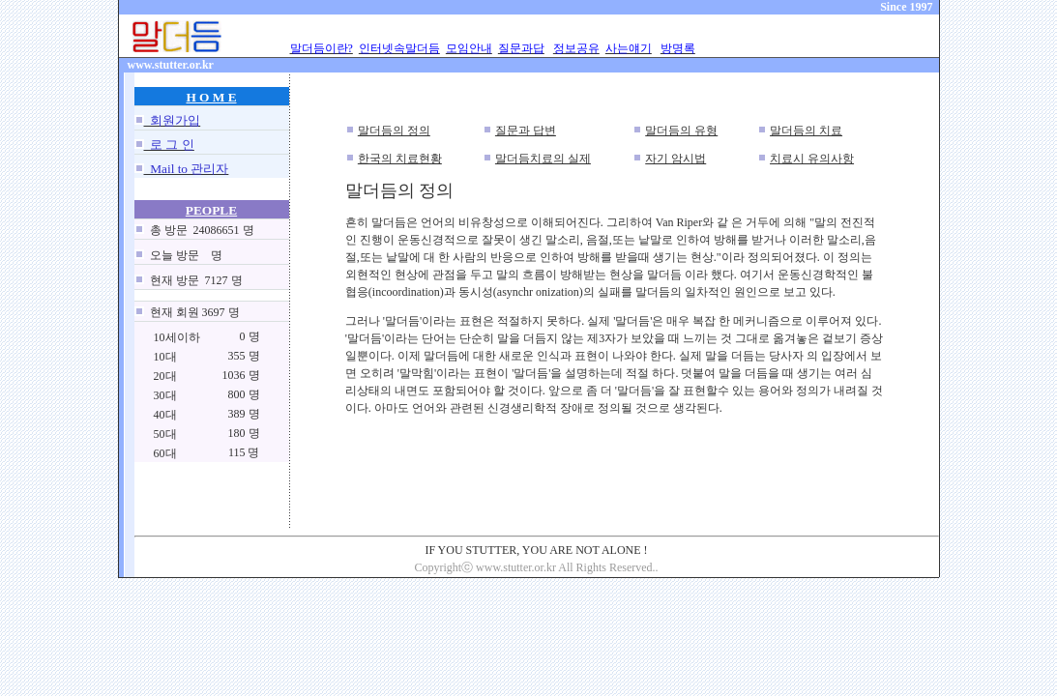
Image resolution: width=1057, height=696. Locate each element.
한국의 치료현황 (400, 158)
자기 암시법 (675, 158)
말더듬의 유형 (681, 130)
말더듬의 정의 (394, 130)
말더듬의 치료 (806, 130)
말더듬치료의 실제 (543, 158)
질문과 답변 (525, 130)
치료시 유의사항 (812, 158)
